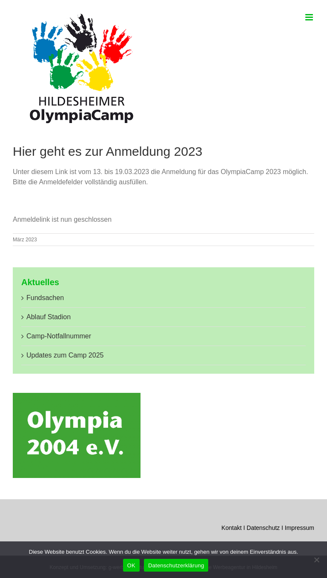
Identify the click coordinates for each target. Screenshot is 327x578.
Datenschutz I (266, 527)
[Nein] (316, 559)
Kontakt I (234, 527)
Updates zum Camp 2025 (64, 355)
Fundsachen (45, 297)
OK (131, 565)
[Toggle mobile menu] (309, 17)
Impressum (299, 527)
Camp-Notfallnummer (58, 336)
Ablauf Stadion (48, 316)
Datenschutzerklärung (176, 565)
